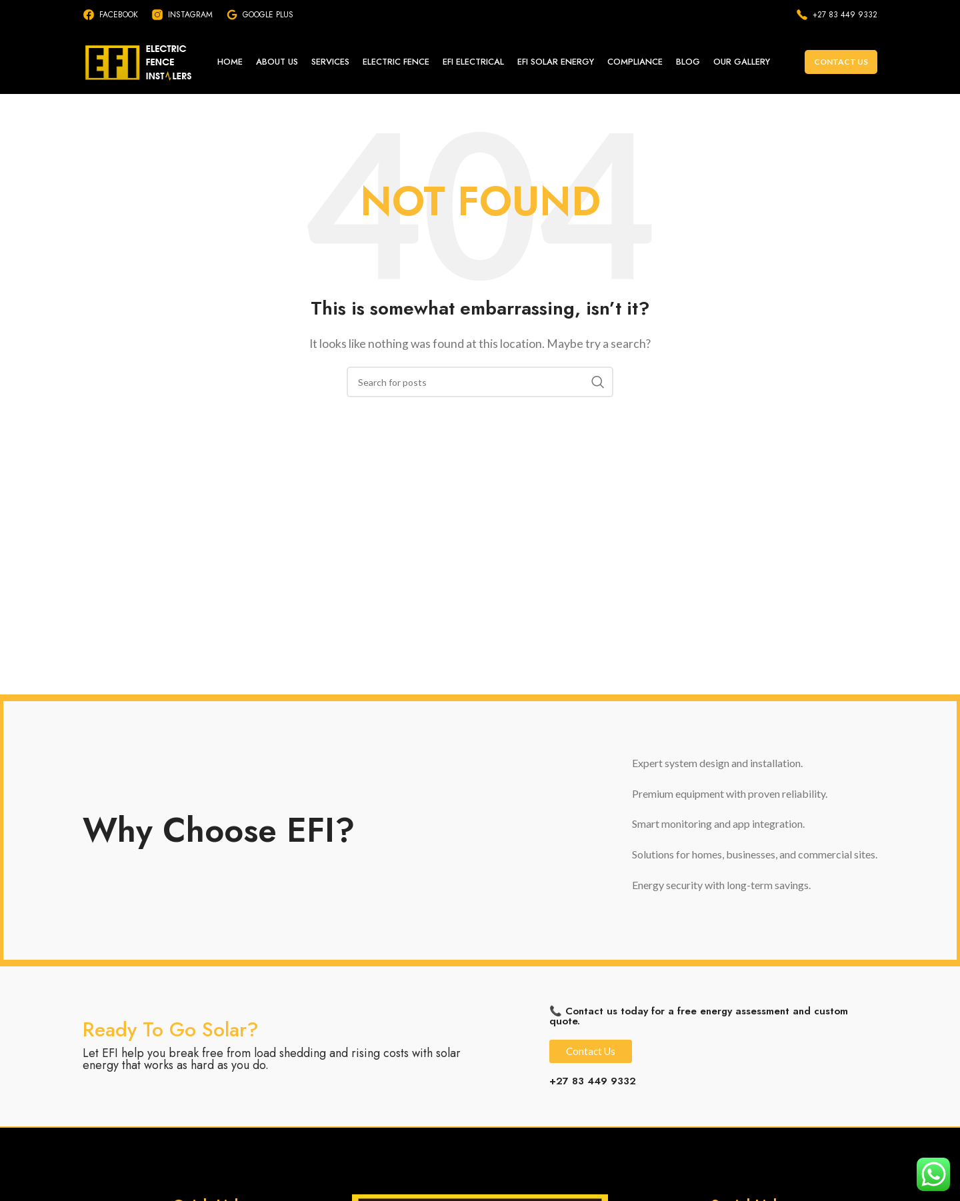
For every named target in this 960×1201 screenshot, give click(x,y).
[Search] (480, 384)
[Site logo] (143, 61)
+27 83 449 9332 (592, 1083)
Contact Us (841, 63)
